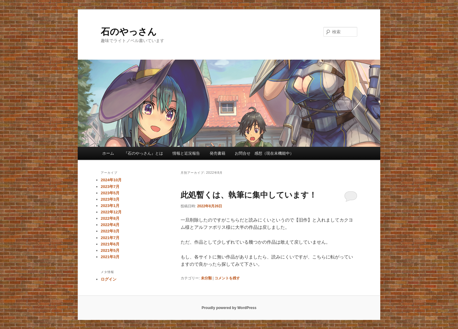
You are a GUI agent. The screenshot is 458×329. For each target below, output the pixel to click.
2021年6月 (110, 244)
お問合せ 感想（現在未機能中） (264, 153)
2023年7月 (110, 186)
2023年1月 (110, 205)
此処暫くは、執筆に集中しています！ (249, 194)
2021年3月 (110, 257)
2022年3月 (110, 231)
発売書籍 (217, 153)
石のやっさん (129, 32)
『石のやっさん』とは (143, 153)
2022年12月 (111, 212)
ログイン (108, 279)
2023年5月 (110, 193)
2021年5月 (110, 250)
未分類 (206, 278)
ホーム (108, 153)
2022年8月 (110, 218)
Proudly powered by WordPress (228, 308)
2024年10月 (111, 180)
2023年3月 (110, 199)
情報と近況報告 (186, 153)
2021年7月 (110, 237)
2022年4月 (110, 224)
